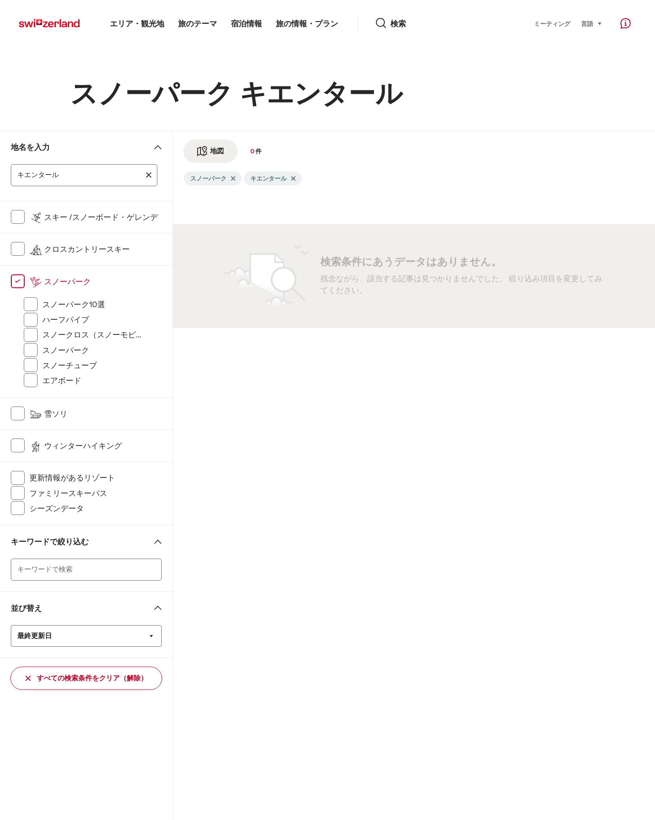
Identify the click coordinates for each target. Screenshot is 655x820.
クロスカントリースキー (79, 249)
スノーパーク (60, 281)
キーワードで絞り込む (50, 541)
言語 (591, 23)
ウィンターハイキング (75, 446)
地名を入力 (30, 147)
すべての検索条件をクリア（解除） (86, 678)
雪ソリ (48, 414)
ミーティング (552, 23)
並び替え (26, 608)
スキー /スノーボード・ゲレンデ (93, 217)
